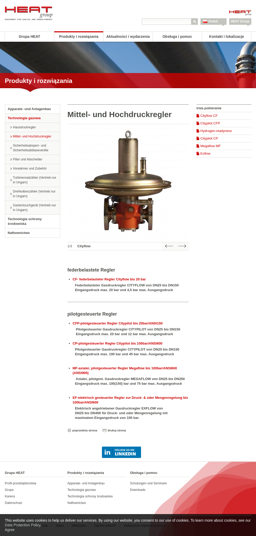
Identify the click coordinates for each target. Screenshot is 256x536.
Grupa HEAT (29, 36)
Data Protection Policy (23, 525)
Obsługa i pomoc (177, 36)
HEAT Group (240, 21)
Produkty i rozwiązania (79, 36)
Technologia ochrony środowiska (25, 221)
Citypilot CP (209, 138)
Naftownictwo (19, 233)
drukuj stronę (117, 430)
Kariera (10, 496)
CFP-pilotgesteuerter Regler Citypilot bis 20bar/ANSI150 (118, 323)
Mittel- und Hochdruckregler (32, 136)
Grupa (9, 490)
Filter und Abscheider (27, 159)
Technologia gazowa (24, 118)
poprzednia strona (84, 430)
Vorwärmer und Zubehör (30, 168)
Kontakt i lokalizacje (226, 36)
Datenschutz (13, 503)
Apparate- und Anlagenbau (29, 109)
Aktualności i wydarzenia (128, 36)
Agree (10, 530)
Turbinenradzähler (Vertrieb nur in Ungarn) (34, 180)
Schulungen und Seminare (148, 483)
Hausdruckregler (24, 127)
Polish (213, 21)
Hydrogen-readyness (216, 131)
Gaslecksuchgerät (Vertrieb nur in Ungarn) (34, 207)
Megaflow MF (210, 146)
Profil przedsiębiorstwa (20, 483)
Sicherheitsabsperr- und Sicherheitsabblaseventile (30, 148)
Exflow (205, 153)
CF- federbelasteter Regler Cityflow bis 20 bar (109, 279)
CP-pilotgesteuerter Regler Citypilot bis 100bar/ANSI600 (118, 343)
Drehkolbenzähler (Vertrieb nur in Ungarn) (34, 194)
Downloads (137, 490)
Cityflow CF (209, 116)
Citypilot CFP (210, 123)
